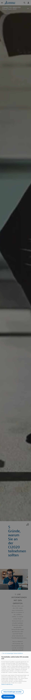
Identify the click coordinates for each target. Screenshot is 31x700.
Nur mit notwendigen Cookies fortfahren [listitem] (12, 653)
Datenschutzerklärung (6, 684)
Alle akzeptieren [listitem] (8, 696)
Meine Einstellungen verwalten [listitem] (12, 691)
